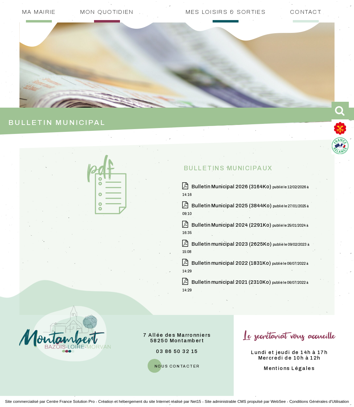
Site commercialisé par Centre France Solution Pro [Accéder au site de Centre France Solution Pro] (50, 401)
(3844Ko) (232, 205)
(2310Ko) (232, 282)
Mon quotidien (107, 11)
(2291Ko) (232, 225)
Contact (306, 11)
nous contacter (177, 366)
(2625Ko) (232, 244)
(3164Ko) (232, 186)
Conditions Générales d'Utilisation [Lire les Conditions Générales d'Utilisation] (319, 401)
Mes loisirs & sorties (226, 11)
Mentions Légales (289, 368)
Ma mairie (39, 11)
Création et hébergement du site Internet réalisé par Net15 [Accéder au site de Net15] (149, 401)
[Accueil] (165, 15)
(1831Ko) (232, 263)
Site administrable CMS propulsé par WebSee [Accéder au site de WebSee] (245, 401)
